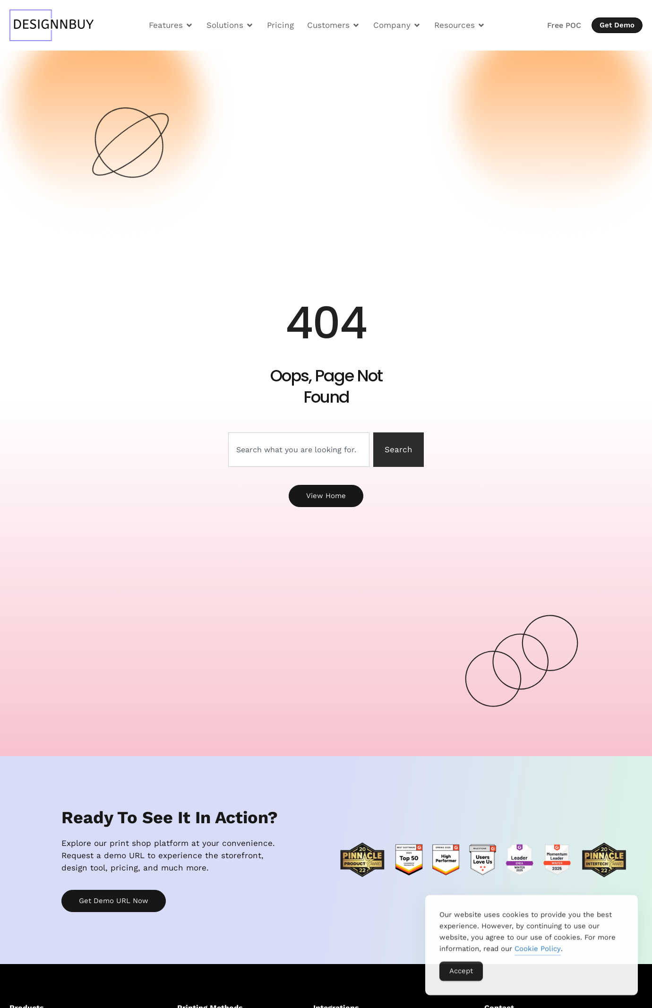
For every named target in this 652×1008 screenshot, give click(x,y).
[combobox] (298, 449)
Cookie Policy (538, 954)
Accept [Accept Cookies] (461, 977)
